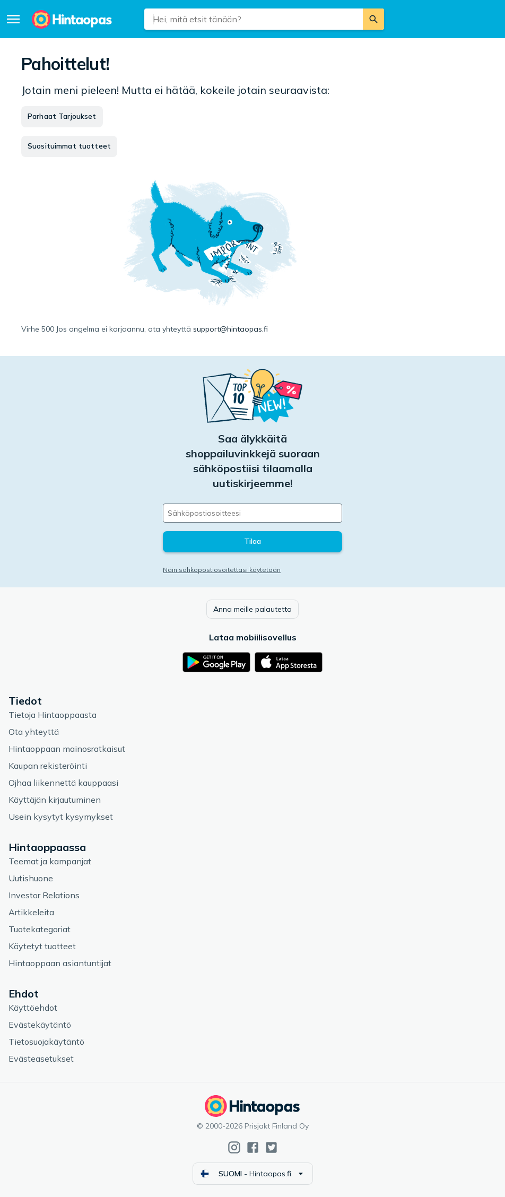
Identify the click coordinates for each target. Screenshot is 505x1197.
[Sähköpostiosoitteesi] (252, 513)
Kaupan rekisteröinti (47, 765)
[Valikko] (13, 19)
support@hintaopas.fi (230, 329)
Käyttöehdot (32, 1007)
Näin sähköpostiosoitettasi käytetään (222, 570)
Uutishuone (30, 878)
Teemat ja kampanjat (49, 861)
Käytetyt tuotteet (42, 946)
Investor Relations (44, 895)
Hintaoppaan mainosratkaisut (66, 748)
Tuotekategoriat (39, 929)
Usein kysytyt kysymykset (60, 816)
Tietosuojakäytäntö (46, 1041)
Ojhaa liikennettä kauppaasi (63, 782)
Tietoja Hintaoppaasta (52, 714)
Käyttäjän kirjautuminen (54, 799)
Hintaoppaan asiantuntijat (59, 963)
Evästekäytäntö (39, 1024)
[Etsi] (373, 19)
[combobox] (253, 19)
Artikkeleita (31, 912)
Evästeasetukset (41, 1058)
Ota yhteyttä (33, 731)
